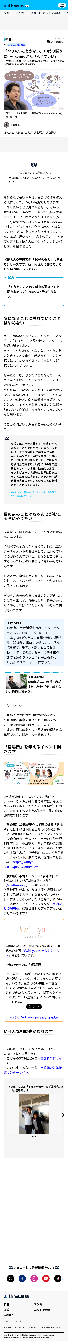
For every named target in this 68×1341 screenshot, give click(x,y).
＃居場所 (38, 132)
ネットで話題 (51, 13)
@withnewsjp (16, 885)
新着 (6, 13)
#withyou (9, 132)
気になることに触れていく (35, 173)
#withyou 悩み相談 (16, 44)
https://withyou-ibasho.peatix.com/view (21, 864)
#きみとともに (24, 132)
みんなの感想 (55, 42)
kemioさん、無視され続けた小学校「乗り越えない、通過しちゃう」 (33, 494)
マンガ (20, 13)
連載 (33, 13)
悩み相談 (50, 132)
